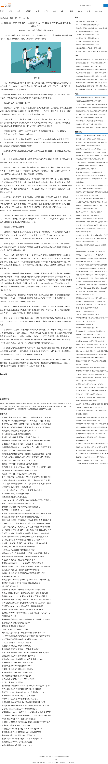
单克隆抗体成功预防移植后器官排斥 (16, 623)
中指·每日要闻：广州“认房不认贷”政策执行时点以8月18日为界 (26, 566)
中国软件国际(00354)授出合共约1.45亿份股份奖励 (21, 583)
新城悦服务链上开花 (82, 440)
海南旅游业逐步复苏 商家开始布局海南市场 (88, 101)
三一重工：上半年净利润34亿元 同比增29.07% (89, 218)
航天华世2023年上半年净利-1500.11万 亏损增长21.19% (92, 457)
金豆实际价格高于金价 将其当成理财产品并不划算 (90, 114)
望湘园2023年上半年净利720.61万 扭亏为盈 (18, 656)
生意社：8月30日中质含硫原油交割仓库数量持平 (21, 464)
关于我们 (54, 759)
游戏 (88, 11)
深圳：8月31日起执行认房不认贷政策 (87, 308)
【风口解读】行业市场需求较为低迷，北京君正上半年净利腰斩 (26, 715)
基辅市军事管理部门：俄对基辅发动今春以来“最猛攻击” (24, 590)
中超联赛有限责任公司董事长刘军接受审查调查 (20, 649)
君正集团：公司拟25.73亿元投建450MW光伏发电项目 (91, 387)
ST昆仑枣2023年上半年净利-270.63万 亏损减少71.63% (91, 142)
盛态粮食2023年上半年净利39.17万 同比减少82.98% (91, 347)
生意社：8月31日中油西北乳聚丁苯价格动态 (19, 460)
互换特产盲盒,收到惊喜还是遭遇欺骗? (16, 487)
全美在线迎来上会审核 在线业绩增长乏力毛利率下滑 (91, 111)
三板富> (12, 18)
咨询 (80, 11)
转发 (77, 248)
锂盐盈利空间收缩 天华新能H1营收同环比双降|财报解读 (23, 702)
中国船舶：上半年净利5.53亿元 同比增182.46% (89, 460)
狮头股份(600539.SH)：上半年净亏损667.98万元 (90, 341)
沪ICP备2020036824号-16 (52, 762)
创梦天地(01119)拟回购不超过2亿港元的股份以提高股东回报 (25, 593)
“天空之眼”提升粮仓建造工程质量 (15, 629)
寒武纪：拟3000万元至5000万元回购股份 (88, 145)
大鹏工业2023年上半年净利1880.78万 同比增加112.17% (23, 692)
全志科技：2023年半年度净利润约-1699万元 (89, 189)
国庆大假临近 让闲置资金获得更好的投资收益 (89, 121)
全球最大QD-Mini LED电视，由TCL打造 (88, 261)
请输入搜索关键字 (85, 5)
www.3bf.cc (55, 756)
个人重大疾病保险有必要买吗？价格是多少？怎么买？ (23, 540)
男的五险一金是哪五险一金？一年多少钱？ (18, 510)
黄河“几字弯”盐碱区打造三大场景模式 (87, 195)
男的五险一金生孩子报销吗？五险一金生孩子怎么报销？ (24, 556)
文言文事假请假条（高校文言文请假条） (17, 643)
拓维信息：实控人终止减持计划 (85, 321)
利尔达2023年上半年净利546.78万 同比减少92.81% (90, 434)
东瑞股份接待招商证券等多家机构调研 (17, 646)
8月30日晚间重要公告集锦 (83, 232)
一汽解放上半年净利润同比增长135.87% (17, 662)
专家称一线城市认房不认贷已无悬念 (16, 494)
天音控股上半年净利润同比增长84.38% (17, 672)
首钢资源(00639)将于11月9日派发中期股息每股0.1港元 (92, 371)
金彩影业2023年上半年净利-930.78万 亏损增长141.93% (92, 222)
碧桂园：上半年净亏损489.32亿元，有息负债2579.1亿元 (23, 573)
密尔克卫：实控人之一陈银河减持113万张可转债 (20, 570)
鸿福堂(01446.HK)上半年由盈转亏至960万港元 (20, 699)
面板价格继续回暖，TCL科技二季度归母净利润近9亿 (91, 258)
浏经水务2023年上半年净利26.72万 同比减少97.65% (91, 149)
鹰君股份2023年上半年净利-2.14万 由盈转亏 (19, 696)
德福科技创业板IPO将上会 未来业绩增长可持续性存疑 (92, 107)
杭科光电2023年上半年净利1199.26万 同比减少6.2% (91, 304)
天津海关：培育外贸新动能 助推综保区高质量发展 (90, 281)
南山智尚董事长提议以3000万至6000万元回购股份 (90, 251)
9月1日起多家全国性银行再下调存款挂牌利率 (19, 470)
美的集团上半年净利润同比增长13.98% (17, 745)
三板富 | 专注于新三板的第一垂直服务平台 (11, 5)
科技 (63, 11)
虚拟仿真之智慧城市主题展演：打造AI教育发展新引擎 (92, 377)
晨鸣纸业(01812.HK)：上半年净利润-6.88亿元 (89, 172)
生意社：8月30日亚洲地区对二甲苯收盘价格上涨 (21, 437)
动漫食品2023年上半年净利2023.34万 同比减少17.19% (22, 659)
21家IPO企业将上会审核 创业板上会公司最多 (89, 117)
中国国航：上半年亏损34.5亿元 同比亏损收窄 (89, 407)
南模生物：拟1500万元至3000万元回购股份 (18, 735)
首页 (2, 11)
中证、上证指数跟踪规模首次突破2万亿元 (18, 503)
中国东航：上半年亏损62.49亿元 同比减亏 (88, 334)
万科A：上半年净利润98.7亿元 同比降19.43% (89, 394)
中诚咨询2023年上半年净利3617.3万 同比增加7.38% (21, 732)
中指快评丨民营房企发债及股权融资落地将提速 (90, 374)
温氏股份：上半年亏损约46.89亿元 (86, 311)
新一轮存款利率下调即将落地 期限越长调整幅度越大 (91, 285)
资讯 (20, 18)
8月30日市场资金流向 (10, 586)
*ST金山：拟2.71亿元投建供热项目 (86, 381)
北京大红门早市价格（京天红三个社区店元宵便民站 (22, 490)
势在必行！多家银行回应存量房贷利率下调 (18, 560)
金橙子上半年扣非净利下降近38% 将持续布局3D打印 (22, 609)
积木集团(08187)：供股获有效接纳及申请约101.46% (91, 437)
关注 (37, 11)
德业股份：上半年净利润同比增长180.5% (88, 420)
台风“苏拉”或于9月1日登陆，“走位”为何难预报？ (90, 198)
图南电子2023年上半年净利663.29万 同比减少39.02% (91, 344)
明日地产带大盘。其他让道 (12, 682)
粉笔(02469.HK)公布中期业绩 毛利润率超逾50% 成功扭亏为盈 (26, 705)
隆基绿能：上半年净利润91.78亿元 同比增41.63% (90, 301)
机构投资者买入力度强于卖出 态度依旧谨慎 (88, 124)
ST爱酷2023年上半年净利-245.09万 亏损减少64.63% (91, 238)
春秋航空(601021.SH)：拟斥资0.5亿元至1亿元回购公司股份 (24, 596)
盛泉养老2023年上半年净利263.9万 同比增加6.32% (90, 228)
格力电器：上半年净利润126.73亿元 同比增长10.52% (91, 225)
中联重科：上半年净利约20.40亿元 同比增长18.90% (91, 136)
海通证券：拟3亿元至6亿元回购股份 (16, 725)
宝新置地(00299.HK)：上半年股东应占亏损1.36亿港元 (22, 563)
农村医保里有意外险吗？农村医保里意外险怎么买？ (22, 517)
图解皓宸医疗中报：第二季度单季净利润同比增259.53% (23, 633)
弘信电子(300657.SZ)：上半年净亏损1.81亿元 (19, 709)
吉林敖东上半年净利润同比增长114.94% (17, 666)
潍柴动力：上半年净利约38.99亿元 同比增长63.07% (91, 152)
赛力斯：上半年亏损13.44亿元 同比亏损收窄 (89, 212)
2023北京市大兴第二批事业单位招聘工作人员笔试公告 (92, 424)
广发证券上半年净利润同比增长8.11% (87, 328)
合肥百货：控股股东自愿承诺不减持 (86, 208)
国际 (71, 11)
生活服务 (98, 11)
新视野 (28, 11)
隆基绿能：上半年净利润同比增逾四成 (17, 742)
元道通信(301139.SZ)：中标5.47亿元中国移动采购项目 (23, 606)
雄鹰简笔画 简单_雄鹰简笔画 (84, 324)
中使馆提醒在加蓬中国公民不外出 (86, 169)
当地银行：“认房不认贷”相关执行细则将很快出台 (21, 507)
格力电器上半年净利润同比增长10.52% (87, 242)
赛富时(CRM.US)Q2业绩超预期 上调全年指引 (19, 547)
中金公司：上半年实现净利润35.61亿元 (87, 314)
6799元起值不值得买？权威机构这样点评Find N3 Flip (22, 639)
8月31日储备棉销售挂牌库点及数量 (86, 400)
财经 (24, 18)
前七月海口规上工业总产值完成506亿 (16, 434)
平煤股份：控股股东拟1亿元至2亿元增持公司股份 (90, 338)
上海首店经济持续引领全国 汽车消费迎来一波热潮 (90, 97)
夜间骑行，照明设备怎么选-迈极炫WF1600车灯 (20, 431)
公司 (46, 11)
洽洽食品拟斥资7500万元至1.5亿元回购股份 (19, 679)
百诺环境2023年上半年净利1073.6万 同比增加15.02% (91, 298)
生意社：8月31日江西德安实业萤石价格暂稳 (19, 474)
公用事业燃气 (80, 182)
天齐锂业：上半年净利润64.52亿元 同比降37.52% (90, 139)
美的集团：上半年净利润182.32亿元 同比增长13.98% (91, 205)
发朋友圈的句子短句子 (10, 576)
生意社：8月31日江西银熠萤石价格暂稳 (17, 450)
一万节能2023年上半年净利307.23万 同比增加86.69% (91, 410)
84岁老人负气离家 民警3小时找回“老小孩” (18, 550)
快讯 (18, 11)
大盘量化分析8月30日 (82, 364)
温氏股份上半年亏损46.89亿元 (85, 295)
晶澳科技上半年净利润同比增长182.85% (17, 669)
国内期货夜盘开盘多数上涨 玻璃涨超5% (87, 215)
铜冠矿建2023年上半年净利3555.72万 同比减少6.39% (22, 739)
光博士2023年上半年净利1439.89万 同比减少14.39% (21, 689)
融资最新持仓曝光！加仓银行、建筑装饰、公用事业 (22, 444)
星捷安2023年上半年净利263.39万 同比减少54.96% (90, 331)
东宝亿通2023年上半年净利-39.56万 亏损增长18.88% (91, 397)
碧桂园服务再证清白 (82, 414)
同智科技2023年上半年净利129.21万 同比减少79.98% (22, 729)
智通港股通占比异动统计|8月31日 (15, 497)
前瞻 (54, 11)
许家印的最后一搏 (9, 616)
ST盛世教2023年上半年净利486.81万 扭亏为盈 (89, 384)
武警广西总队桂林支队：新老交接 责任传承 (19, 719)
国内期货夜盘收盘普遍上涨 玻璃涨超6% (17, 676)
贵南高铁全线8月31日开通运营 (13, 626)
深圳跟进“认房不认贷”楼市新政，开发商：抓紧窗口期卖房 (24, 543)
